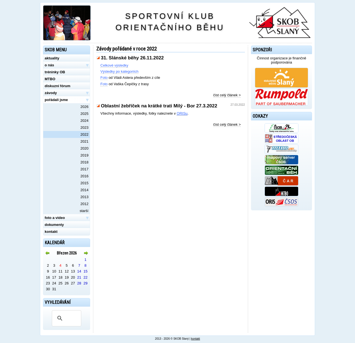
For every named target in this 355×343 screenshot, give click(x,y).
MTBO (50, 79)
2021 (84, 141)
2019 (84, 155)
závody (66, 93)
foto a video (66, 218)
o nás (66, 65)
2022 (84, 134)
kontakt (51, 231)
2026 (84, 107)
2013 (84, 197)
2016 (84, 176)
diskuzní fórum (57, 86)
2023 (84, 127)
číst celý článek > (227, 95)
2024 (84, 120)
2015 (84, 183)
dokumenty (54, 225)
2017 (84, 169)
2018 (84, 162)
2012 (84, 204)
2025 (84, 114)
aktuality (52, 58)
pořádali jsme (66, 100)
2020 (84, 148)
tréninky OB (55, 72)
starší (84, 211)
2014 (84, 190)
